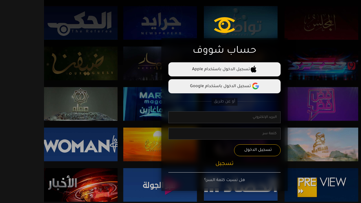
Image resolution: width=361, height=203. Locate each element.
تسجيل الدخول (214, 150)
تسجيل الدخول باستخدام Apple (180, 69)
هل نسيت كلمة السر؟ (180, 180)
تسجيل (180, 164)
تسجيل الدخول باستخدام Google (180, 86)
